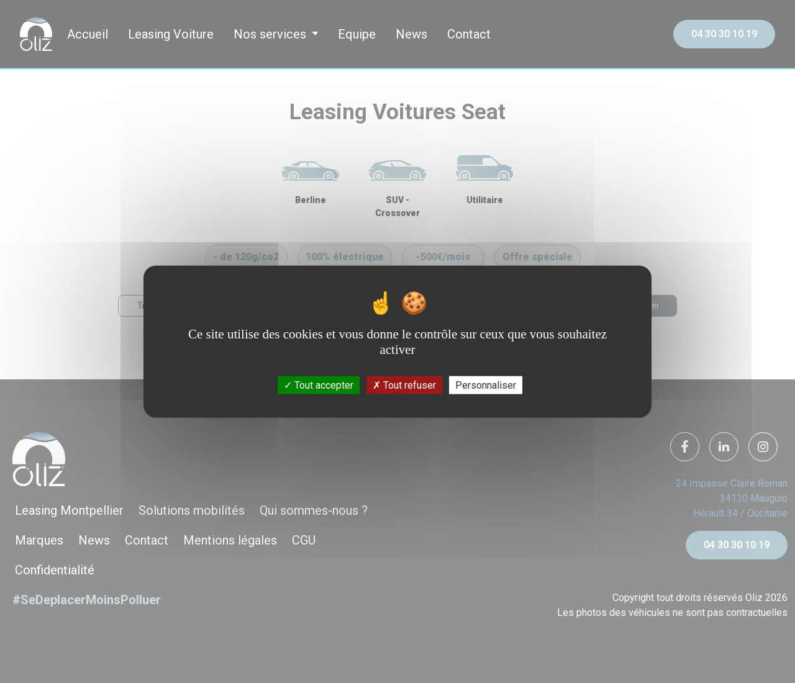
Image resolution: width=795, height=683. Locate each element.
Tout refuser (404, 385)
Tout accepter (318, 385)
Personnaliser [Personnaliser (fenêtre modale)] (485, 385)
